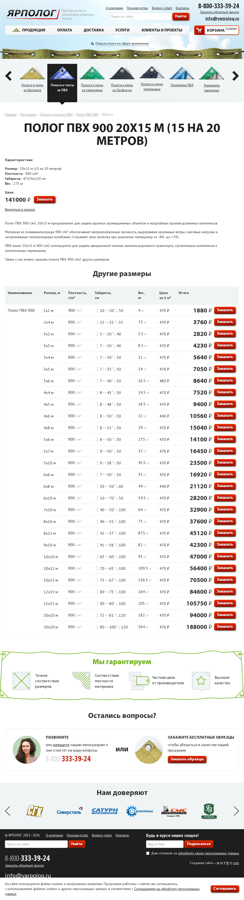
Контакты (182, 8)
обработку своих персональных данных (208, 853)
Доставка (94, 29)
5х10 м (50, 462)
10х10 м (51, 556)
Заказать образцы (187, 758)
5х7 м (48, 451)
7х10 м (50, 509)
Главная (11, 114)
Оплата (64, 29)
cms (236, 863)
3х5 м (49, 369)
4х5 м (49, 404)
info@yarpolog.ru (222, 18)
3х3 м (49, 345)
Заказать (45, 199)
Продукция (28, 29)
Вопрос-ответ (162, 8)
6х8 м (49, 486)
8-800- (27, 858)
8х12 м (50, 533)
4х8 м (49, 427)
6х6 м (49, 474)
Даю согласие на (195, 853)
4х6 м (49, 415)
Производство (137, 8)
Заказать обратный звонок (219, 12)
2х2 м (48, 310)
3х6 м (49, 380)
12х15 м (51, 591)
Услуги (122, 29)
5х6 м (49, 439)
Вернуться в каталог (20, 209)
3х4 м (49, 357)
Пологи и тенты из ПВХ (56, 114)
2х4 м (49, 322)
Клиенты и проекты (162, 29)
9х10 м (50, 544)
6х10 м (50, 498)
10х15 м (51, 580)
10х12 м (51, 568)
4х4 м (49, 392)
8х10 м (50, 521)
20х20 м (51, 626)
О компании (114, 8)
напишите (61, 744)
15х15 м (51, 603)
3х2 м (49, 333)
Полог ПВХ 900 (87, 114)
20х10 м (51, 615)
